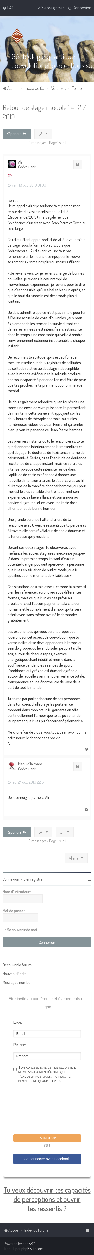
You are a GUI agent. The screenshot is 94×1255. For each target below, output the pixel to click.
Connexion (11, 879)
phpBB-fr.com (32, 1248)
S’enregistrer (34, 879)
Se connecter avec (47, 1159)
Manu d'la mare (30, 764)
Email (17, 1022)
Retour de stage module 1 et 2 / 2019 (44, 112)
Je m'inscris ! (47, 1138)
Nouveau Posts (14, 973)
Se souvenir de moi (22, 930)
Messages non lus (16, 982)
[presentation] (51, 1109)
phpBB (28, 1243)
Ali (20, 162)
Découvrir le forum (17, 965)
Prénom (19, 1045)
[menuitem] (8, 7)
